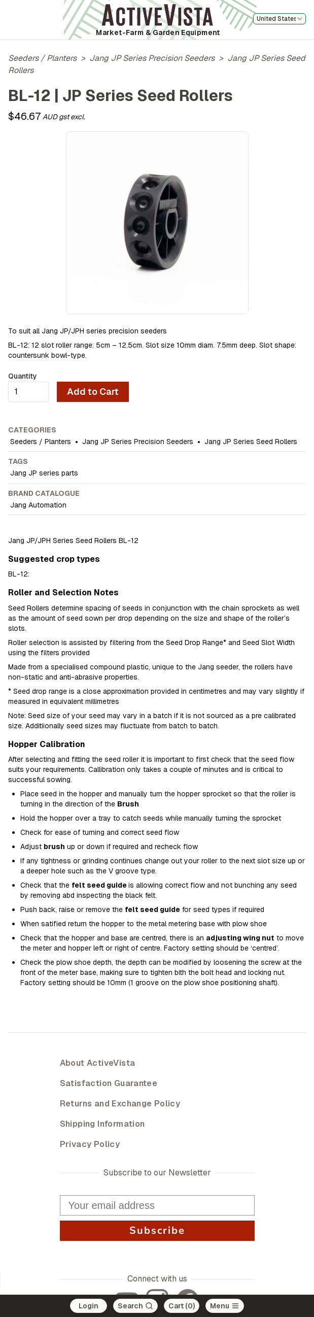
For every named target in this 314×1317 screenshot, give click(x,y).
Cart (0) (181, 1305)
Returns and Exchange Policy (120, 1103)
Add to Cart (93, 391)
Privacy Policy (90, 1144)
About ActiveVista (97, 1063)
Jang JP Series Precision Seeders (152, 58)
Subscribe (157, 1230)
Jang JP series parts (44, 473)
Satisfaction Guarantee (109, 1083)
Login (88, 1305)
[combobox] (279, 18)
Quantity (22, 376)
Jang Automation (38, 505)
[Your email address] (157, 1205)
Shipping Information (102, 1124)
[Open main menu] (224, 1306)
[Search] (135, 1306)
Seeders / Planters (42, 58)
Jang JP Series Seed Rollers (250, 441)
